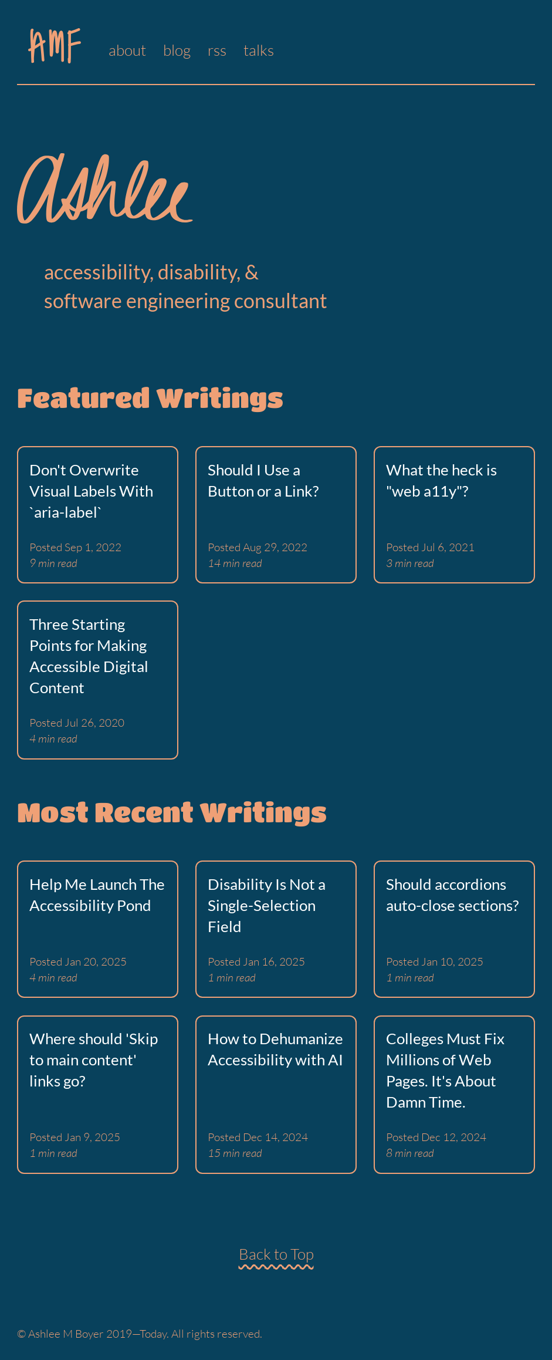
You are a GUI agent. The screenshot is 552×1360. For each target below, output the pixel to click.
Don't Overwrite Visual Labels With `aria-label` (91, 491)
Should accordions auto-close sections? (452, 894)
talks (258, 50)
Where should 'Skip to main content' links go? (93, 1059)
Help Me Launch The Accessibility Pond (97, 894)
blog (177, 50)
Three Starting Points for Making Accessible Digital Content (88, 655)
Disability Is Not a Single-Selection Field (267, 905)
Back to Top (276, 1253)
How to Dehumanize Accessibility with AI (275, 1049)
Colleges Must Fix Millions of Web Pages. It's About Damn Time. (445, 1070)
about (127, 50)
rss (217, 50)
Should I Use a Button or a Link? (263, 480)
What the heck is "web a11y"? (441, 480)
